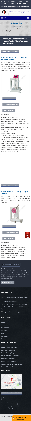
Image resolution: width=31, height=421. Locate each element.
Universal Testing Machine (8, 367)
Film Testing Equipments (8, 350)
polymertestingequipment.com (10, 408)
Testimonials (5, 339)
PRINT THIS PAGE (9, 110)
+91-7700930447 (20, 306)
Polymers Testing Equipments (10, 355)
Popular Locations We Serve (11, 393)
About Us (4, 325)
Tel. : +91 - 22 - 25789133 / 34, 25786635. (15, 304)
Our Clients (4, 330)
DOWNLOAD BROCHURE (11, 104)
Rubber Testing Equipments (9, 361)
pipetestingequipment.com (9, 402)
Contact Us (4, 336)
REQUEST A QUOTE (9, 98)
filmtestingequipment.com (8, 400)
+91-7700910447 (8, 306)
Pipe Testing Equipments (8, 358)
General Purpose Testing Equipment (11, 364)
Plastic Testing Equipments (9, 347)
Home (10, 29)
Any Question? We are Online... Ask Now (21, 418)
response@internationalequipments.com (15, 312)
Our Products (5, 328)
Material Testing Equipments (9, 353)
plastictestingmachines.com (9, 404)
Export (3, 333)
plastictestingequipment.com (9, 406)
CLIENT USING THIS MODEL (10, 51)
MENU (3, 18)
